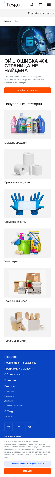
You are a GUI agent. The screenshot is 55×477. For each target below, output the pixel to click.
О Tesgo (9, 411)
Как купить (9, 396)
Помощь (9, 386)
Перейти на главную (27, 90)
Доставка (8, 401)
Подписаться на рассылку (20, 362)
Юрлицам (9, 391)
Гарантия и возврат (13, 405)
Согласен (27, 471)
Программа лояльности (18, 368)
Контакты (10, 380)
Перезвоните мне (12, 436)
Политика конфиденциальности (27, 464)
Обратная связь (14, 374)
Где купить (10, 356)
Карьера (8, 416)
